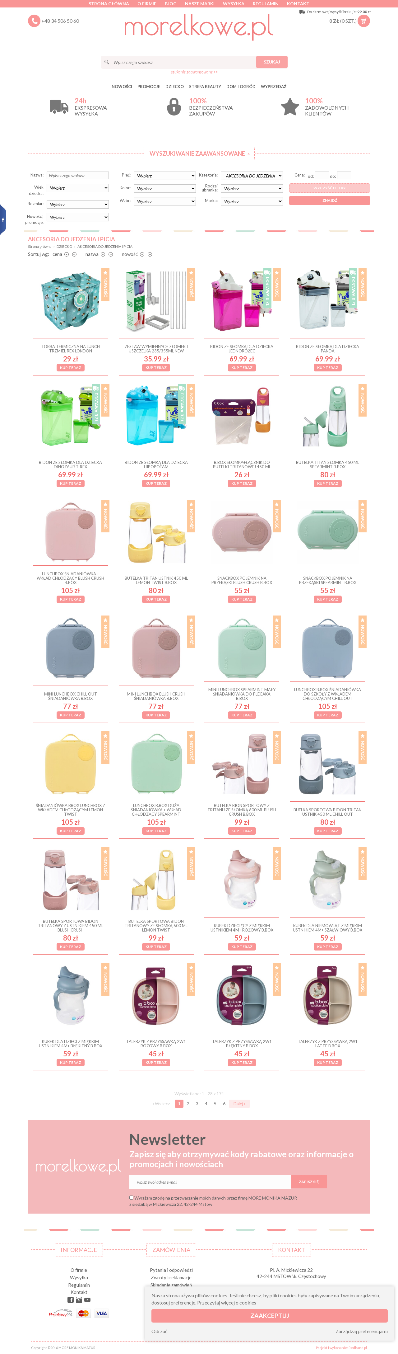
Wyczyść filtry (329, 188)
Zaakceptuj (269, 1315)
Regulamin (266, 3)
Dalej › (239, 1103)
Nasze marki (200, 3)
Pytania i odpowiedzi (171, 1270)
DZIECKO (174, 86)
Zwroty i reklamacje (171, 1277)
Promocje (148, 86)
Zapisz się (309, 1181)
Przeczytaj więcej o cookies (226, 1302)
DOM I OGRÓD (241, 86)
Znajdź (329, 200)
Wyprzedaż (273, 86)
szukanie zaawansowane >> (194, 71)
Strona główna (109, 3)
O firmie (146, 3)
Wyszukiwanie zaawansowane (197, 153)
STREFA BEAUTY (205, 86)
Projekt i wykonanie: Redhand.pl (341, 1348)
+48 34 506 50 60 (60, 21)
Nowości (122, 86)
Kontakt (298, 3)
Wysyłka (233, 3)
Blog (171, 3)
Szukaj (272, 61)
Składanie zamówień (171, 1285)
